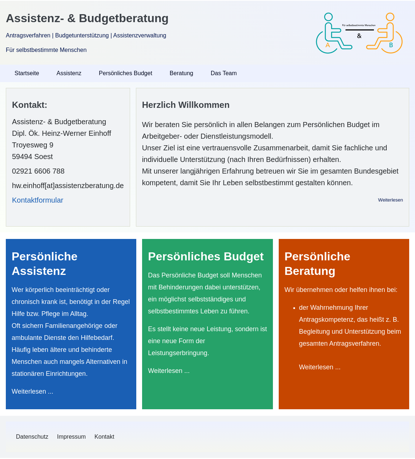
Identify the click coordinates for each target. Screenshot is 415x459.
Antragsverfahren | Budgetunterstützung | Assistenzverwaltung (86, 35)
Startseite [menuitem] (27, 73)
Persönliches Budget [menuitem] (125, 73)
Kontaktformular (37, 200)
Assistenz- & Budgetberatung (87, 18)
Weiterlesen (390, 200)
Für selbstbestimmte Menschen (46, 50)
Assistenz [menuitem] (69, 73)
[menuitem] (32, 436)
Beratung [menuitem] (181, 73)
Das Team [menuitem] (224, 73)
